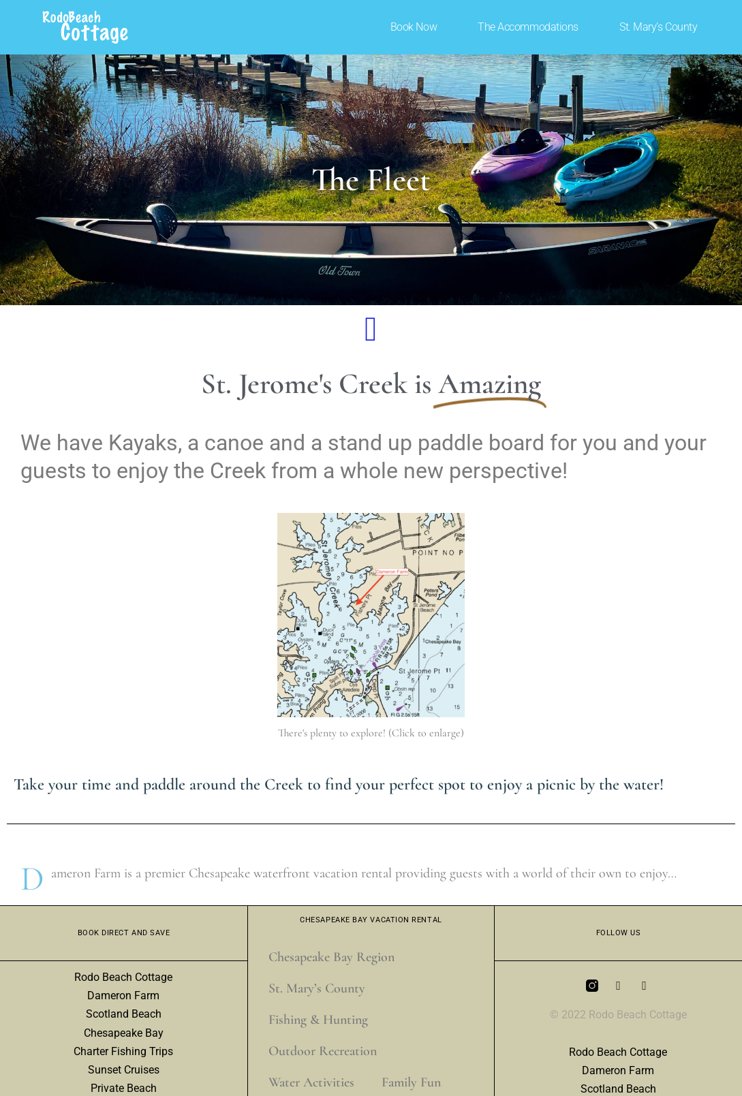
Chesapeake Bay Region (331, 957)
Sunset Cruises (123, 1069)
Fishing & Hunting (318, 1020)
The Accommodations (528, 26)
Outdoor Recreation (322, 1051)
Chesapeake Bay (124, 1033)
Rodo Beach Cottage (123, 977)
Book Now (413, 26)
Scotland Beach (123, 1013)
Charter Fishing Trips (123, 1051)
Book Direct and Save (124, 932)
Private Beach (124, 1088)
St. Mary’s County (658, 26)
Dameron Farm (123, 995)
